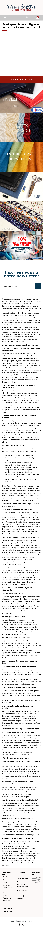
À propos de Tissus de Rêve (7, 900)
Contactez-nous (7, 881)
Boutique (6, 877)
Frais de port (7, 911)
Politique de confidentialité (8, 907)
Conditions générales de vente (7, 887)
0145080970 (23, 890)
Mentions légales (6, 894)
